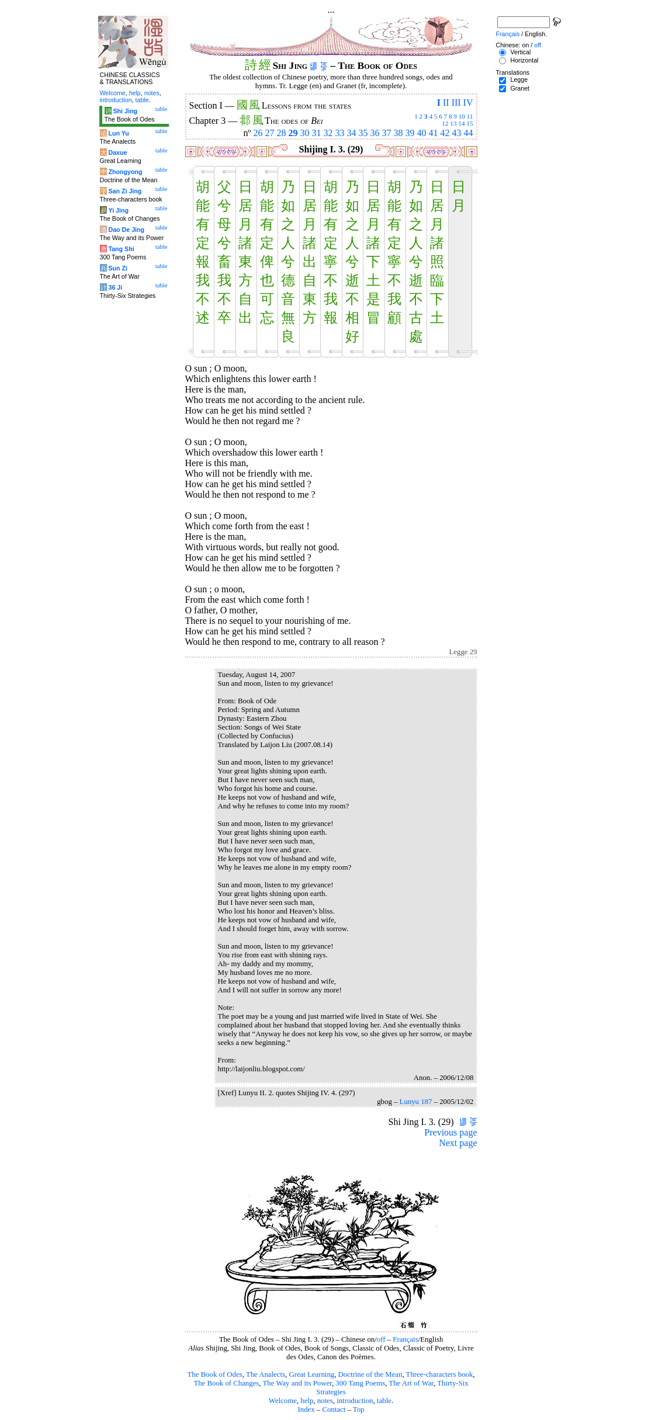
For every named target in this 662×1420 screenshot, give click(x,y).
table (384, 1401)
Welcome (283, 1401)
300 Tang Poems (360, 1383)
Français (405, 1339)
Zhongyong (125, 171)
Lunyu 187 (416, 1102)
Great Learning (311, 1374)
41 (433, 133)
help (306, 1401)
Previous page (450, 1132)
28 (281, 133)
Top (359, 1409)
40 (422, 133)
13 (453, 123)
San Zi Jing (124, 191)
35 (363, 133)
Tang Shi (121, 248)
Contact (333, 1409)
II (446, 102)
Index (305, 1409)
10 (462, 116)
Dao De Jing (126, 229)
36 (375, 133)
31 (316, 133)
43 (457, 133)
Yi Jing (118, 210)
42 (445, 133)
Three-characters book (439, 1374)
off (381, 1339)
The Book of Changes (226, 1383)
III (456, 102)
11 (470, 116)
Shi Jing (125, 110)
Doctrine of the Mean (370, 1374)
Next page (458, 1143)
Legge (519, 79)
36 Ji (115, 287)
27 (270, 133)
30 (305, 133)
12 (445, 123)
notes (325, 1401)
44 (468, 133)
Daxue (117, 152)
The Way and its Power (297, 1383)
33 (340, 133)
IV (468, 102)
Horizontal (524, 60)
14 (461, 123)
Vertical (520, 51)
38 (398, 133)
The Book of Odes (214, 1374)
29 (293, 133)
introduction (355, 1401)
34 (351, 133)
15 (469, 123)
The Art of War (411, 1383)
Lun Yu (118, 133)
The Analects (265, 1374)
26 (258, 133)
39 (410, 133)
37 (386, 133)
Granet (519, 88)
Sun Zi (117, 268)
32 (328, 133)
